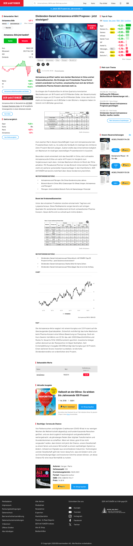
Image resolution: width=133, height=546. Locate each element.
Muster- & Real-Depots (44, 520)
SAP (101, 42)
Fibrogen (64, 60)
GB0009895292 (15, 23)
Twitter (74, 524)
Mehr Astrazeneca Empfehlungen (119, 120)
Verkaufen (25, 41)
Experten (39, 512)
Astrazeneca (49, 60)
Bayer (101, 26)
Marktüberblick (41, 516)
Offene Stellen (8, 527)
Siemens (102, 32)
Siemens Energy (104, 29)
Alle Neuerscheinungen (128, 135)
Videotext (6, 524)
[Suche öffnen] (34, 3)
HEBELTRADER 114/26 (120, 139)
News (112, 29)
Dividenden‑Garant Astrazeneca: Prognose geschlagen (114, 104)
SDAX (122, 20)
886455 (5, 23)
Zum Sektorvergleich (10, 137)
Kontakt (74, 508)
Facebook (75, 520)
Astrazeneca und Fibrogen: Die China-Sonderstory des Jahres (63, 180)
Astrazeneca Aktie (8, 20)
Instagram (75, 516)
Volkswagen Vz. (104, 49)
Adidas (102, 52)
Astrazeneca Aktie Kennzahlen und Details (16, 91)
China (57, 60)
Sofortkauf (68, 407)
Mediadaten (7, 501)
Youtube (75, 512)
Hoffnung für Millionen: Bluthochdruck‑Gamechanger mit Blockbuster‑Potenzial (114, 95)
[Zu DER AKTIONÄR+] (103, 3)
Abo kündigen (7, 531)
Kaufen (10, 41)
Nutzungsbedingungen (11, 509)
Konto (68, 414)
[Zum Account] (93, 3)
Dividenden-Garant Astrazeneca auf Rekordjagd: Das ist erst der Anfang (67, 267)
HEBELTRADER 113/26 (120, 172)
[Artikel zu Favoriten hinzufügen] (47, 64)
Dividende (40, 60)
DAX (101, 20)
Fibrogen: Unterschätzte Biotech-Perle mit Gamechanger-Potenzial (65, 189)
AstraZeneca (40, 374)
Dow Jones (112, 20)
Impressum (6, 505)
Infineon (102, 36)
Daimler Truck (104, 39)
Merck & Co (73, 60)
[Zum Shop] (84, 3)
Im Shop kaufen (87, 407)
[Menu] (127, 3)
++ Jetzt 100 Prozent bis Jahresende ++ (66, 8)
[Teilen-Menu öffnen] (38, 64)
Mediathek (39, 505)
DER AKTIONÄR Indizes (44, 523)
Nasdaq (105, 20)
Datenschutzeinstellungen (13, 520)
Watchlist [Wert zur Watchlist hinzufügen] (8, 28)
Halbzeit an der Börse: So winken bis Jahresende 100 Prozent (76, 393)
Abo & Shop (40, 527)
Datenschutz (7, 512)
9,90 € (115, 150)
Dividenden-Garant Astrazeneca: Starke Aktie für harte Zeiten (63, 264)
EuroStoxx (128, 20)
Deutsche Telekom (104, 55)
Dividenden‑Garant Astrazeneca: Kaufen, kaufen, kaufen (114, 114)
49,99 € (116, 166)
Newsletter (39, 509)
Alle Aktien (39, 501)
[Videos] (113, 3)
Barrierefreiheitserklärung (13, 516)
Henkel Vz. (103, 45)
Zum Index (7, 114)
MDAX (118, 20)
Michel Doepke (59, 71)
